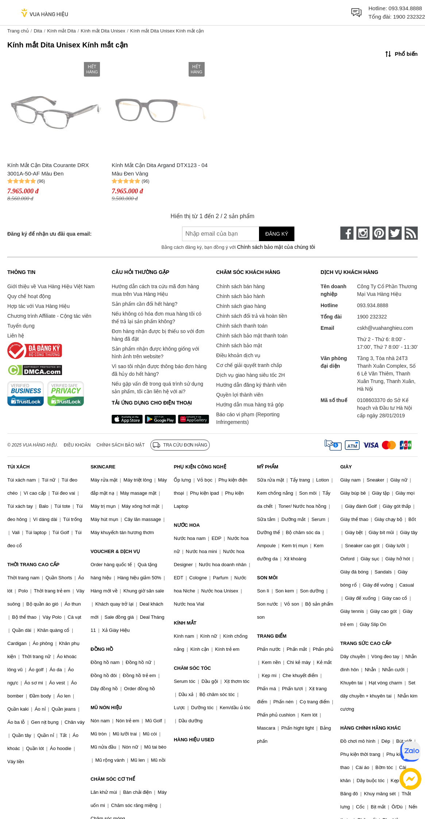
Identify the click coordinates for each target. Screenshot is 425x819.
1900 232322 (409, 16)
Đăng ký (276, 234)
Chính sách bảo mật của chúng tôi (276, 247)
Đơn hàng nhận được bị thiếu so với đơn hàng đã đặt (158, 335)
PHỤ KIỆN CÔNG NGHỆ (200, 467)
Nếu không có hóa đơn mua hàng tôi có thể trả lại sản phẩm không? (156, 317)
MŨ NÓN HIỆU (106, 707)
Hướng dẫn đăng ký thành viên (251, 385)
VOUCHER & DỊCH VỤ (115, 551)
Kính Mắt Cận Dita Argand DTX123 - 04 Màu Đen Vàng (160, 169)
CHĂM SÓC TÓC (192, 668)
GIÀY (346, 467)
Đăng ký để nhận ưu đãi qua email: (49, 234)
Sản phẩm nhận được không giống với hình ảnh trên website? (155, 352)
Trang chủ (18, 31)
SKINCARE (102, 467)
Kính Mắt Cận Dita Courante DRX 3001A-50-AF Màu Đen (48, 169)
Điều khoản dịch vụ (238, 355)
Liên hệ (15, 336)
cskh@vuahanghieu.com (385, 328)
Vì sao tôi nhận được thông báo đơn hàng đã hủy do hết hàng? (159, 370)
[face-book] (346, 233)
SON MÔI (267, 577)
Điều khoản (77, 445)
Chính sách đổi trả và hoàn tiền (251, 316)
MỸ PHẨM (267, 467)
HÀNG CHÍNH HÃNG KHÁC (370, 728)
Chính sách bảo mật (239, 345)
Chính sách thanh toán (242, 326)
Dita (38, 31)
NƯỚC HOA (187, 525)
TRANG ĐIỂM (272, 636)
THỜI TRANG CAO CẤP (33, 564)
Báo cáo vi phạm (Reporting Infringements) (248, 418)
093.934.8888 (405, 8)
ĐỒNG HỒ (101, 649)
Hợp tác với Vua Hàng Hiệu (38, 306)
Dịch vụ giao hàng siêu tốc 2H (250, 375)
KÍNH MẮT (185, 623)
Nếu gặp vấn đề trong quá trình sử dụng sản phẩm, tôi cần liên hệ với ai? (157, 387)
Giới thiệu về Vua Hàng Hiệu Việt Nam (50, 286)
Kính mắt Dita (61, 31)
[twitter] (395, 233)
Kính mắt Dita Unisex (103, 31)
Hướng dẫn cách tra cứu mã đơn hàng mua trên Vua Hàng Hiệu (155, 290)
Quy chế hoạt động (29, 296)
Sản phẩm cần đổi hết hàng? (144, 304)
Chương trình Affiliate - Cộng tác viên (49, 316)
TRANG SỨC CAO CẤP (365, 643)
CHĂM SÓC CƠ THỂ (112, 779)
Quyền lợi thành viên (239, 395)
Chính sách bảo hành (240, 296)
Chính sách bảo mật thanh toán (252, 336)
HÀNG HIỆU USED (194, 739)
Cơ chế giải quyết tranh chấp (249, 365)
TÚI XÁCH (18, 467)
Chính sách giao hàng (241, 306)
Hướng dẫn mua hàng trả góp (250, 404)
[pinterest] (379, 233)
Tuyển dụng (21, 326)
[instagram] (363, 233)
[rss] (411, 233)
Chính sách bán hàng (240, 286)
